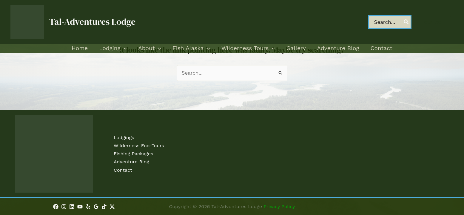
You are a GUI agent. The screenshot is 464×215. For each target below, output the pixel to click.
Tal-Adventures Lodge (92, 22)
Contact (123, 170)
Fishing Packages (133, 153)
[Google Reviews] (96, 207)
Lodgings (124, 137)
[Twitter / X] (112, 207)
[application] (124, 48)
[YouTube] (80, 207)
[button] (434, 22)
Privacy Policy (279, 206)
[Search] (406, 22)
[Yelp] (88, 207)
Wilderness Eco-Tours (139, 145)
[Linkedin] (72, 207)
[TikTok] (104, 207)
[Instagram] (64, 207)
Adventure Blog (131, 162)
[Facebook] (56, 207)
